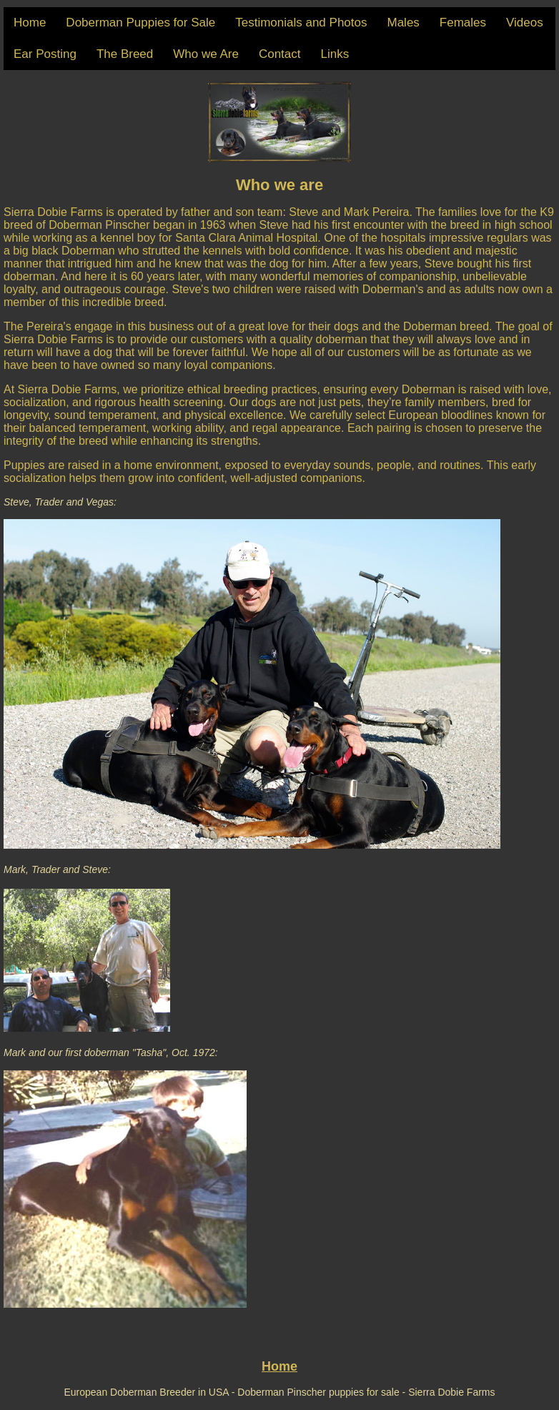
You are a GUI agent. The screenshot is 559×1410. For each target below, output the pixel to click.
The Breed (125, 54)
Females (463, 22)
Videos (524, 22)
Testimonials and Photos (301, 22)
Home (30, 22)
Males (403, 22)
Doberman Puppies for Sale (140, 22)
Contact (280, 54)
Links (335, 54)
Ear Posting (45, 54)
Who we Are (206, 54)
